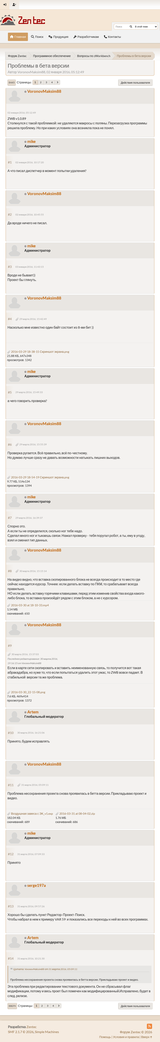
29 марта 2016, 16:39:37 (29, 517)
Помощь (105, 1037)
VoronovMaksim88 (44, 91)
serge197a (36, 885)
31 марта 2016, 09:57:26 (31, 906)
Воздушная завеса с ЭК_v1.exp (30, 813)
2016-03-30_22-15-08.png (26, 692)
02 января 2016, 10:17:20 (29, 162)
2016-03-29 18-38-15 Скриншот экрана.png (38, 351)
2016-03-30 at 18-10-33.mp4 (28, 605)
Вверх (12, 1006)
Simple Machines (47, 1032)
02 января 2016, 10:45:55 (29, 214)
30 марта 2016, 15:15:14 (33, 571)
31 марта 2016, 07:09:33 (31, 854)
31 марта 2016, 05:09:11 (35, 784)
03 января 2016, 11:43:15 (29, 266)
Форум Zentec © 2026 (136, 1032)
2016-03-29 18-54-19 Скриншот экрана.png (38, 477)
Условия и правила (126, 1037)
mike (31, 141)
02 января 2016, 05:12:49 (22, 112)
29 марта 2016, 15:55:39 (33, 444)
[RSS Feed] (149, 1026)
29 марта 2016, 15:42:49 (33, 319)
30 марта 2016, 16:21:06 (31, 732)
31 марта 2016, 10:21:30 (31, 958)
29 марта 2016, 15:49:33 (29, 392)
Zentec (31, 1027)
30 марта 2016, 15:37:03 (25, 654)
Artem (33, 711)
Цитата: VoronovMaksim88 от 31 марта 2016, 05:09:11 (45, 969)
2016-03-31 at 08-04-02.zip (75, 813)
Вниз (12, 82)
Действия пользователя (135, 82)
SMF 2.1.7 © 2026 (21, 1032)
